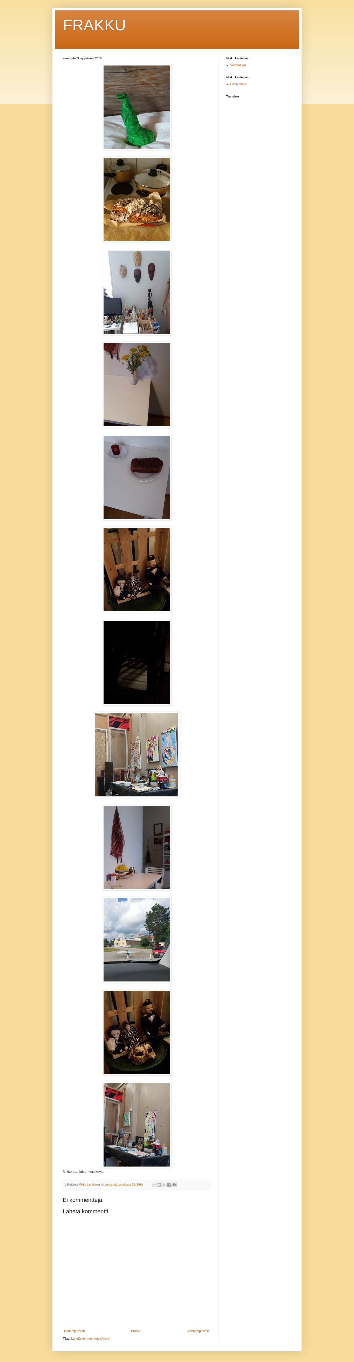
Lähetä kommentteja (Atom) (90, 1338)
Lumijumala (238, 84)
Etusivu (136, 1331)
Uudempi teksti (74, 1331)
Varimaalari (238, 65)
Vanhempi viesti (198, 1331)
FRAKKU (94, 25)
